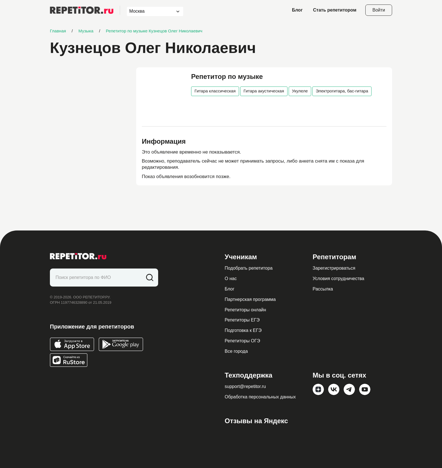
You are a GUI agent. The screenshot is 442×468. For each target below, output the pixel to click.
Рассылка (323, 289)
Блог (297, 10)
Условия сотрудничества (338, 278)
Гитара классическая (215, 90)
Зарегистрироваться (334, 268)
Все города (236, 351)
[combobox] (150, 11)
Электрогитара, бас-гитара (342, 90)
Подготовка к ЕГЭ (243, 330)
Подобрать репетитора (249, 268)
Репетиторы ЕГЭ (242, 320)
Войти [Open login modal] (378, 10)
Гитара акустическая (264, 90)
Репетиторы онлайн (245, 309)
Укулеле (300, 90)
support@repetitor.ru (245, 386)
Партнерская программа (250, 299)
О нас (231, 278)
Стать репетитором (335, 10)
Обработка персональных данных (260, 396)
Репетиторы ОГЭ (242, 340)
